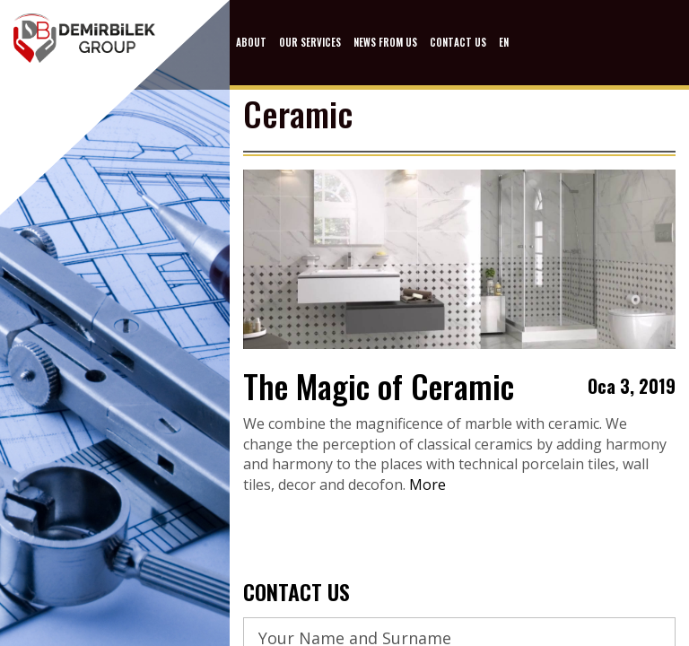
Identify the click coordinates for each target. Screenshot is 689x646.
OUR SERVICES (310, 42)
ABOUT (251, 42)
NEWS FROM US (385, 42)
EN (504, 42)
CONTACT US (458, 42)
